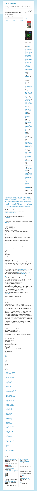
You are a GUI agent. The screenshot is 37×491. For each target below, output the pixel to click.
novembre (7, 363)
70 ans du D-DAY (24, 197)
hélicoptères (30, 203)
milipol (30, 204)
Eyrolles (26, 18)
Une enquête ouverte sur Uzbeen (9, 376)
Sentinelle (13, 201)
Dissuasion (13, 199)
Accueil (14, 20)
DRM (7, 199)
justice (8, 204)
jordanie (7, 204)
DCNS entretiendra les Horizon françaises (10, 377)
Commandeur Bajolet (8, 449)
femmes (9, 203)
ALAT (6, 198)
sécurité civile (16, 206)
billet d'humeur (29, 202)
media (29, 204)
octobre (6, 364)
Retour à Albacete (7, 222)
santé (12, 206)
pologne (8, 205)
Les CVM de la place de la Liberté (9, 423)
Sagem (9, 201)
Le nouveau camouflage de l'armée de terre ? (12, 481)
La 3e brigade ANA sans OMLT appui (9, 401)
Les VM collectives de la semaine (9, 436)
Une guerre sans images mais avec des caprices (24, 461)
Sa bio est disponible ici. (22, 277)
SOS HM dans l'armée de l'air (28, 160)
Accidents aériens (10, 198)
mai (6, 368)
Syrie (14, 201)
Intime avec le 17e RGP (8, 453)
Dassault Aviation (10, 199)
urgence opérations (20, 206)
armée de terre (11, 202)
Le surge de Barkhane (27, 187)
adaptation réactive (28, 201)
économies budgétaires (24, 206)
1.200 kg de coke (7, 428)
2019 (6, 356)
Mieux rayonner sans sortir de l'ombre (9, 373)
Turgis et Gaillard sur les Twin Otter (28, 127)
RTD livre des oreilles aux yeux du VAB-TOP (10, 440)
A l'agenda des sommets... (8, 414)
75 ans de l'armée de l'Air (28, 197)
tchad (17, 206)
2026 (6, 352)
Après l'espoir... (7, 427)
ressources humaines (24, 205)
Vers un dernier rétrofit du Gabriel (28, 110)
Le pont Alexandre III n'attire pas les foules (10, 450)
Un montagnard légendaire (8, 382)
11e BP (10, 197)
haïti (28, 203)
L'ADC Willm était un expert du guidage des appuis (10, 396)
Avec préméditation (7, 445)
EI (23, 199)
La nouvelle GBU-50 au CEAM (28, 137)
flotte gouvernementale (12, 203)
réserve (8, 206)
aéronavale (20, 202)
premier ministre (12, 205)
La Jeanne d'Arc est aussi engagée (28, 178)
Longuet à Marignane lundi (8, 392)
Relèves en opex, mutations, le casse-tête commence (28, 172)
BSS (28, 198)
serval (14, 206)
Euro (29, 199)
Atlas (23, 198)
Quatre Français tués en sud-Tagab (9, 408)
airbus (31, 201)
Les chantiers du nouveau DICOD (9, 444)
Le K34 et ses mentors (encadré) (9, 395)
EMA (24, 199)
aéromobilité (18, 202)
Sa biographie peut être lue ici (24, 273)
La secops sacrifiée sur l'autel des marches (24, 459)
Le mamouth (11, 3)
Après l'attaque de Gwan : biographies (9, 404)
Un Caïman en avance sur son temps (9, 409)
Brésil (31, 198)
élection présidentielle (28, 206)
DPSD (6, 199)
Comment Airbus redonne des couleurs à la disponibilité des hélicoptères (28, 82)
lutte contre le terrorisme (19, 204)
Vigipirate (24, 201)
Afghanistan (14, 198)
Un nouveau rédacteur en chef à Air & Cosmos (10, 381)
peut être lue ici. (28, 272)
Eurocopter (31, 199)
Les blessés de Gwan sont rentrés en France (10, 399)
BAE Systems (25, 198)
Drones (15, 199)
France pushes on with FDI (27, 66)
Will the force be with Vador (28, 53)
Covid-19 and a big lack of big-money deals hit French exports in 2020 (28, 57)
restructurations (28, 205)
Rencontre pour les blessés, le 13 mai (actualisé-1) (10, 372)
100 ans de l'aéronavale (7, 197)
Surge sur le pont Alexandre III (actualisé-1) (10, 391)
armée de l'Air (7, 202)
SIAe (8, 201)
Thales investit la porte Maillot (8, 442)
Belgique (30, 198)
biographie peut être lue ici (26, 274)
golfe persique (25, 203)
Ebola (25, 199)
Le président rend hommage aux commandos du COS (11, 446)
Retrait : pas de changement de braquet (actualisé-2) (11, 390)
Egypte (26, 199)
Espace (28, 199)
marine (27, 204)
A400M (31, 197)
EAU (22, 199)
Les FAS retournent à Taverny (28, 109)
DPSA (5, 199)
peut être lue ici (28, 270)
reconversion (17, 205)
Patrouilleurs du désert (27, 117)
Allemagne (20, 198)
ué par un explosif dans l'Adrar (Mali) (20, 272)
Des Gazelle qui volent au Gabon (9, 417)
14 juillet (11, 197)
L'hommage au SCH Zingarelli (8, 441)
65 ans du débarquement (20, 197)
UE (18, 201)
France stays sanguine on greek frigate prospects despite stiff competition (28, 55)
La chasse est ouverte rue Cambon (9, 413)
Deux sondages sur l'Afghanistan (9, 385)
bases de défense (26, 202)
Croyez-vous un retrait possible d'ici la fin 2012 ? (10, 403)
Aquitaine (22, 198)
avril (6, 369)
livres (14, 204)
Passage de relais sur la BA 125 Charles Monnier (9, 468)
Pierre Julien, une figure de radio (25, 478)
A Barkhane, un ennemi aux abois (28, 176)
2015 (6, 359)
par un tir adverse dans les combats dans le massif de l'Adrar (22, 269)
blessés (31, 202)
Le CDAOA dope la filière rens (28, 145)
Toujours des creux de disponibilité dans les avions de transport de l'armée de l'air (28, 135)
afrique (30, 201)
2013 (6, 361)
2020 (6, 355)
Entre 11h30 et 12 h (8, 394)
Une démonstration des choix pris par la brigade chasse (10, 212)
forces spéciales (17, 203)
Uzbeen (21, 201)
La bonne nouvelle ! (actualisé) (9, 418)
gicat (23, 203)
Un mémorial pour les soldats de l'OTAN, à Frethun (10, 437)
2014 (6, 360)
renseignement (20, 205)
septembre (7, 365)
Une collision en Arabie (8, 422)
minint (31, 204)
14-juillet (13, 197)
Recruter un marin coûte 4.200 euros (9, 412)
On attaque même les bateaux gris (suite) (10, 426)
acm (25, 201)
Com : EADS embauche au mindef (9, 410)
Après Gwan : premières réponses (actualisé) (10, 400)
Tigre (17, 201)
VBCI (22, 201)
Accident (8, 198)
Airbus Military (17, 198)
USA (20, 201)
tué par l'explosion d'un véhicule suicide (21, 290)
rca (15, 205)
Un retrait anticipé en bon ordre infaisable (10, 405)
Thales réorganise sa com (8, 435)
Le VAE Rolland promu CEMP (28, 156)
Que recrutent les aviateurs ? (8, 217)
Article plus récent (6, 20)
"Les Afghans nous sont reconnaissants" (9, 451)
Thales (16, 201)
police (7, 205)
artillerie (14, 202)
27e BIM (15, 197)
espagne (5, 203)
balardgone (23, 202)
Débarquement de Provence (18, 199)
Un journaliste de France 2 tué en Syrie (9, 431)
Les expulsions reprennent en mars (9, 387)
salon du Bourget (10, 206)
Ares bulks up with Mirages (27, 65)
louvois (15, 204)
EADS (21, 199)
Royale (5, 201)
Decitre (26, 17)
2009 (6, 456)
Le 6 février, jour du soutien (8, 386)
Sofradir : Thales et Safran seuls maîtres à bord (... (10, 378)
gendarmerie (21, 203)
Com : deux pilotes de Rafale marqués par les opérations (10, 476)
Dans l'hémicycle (7, 432)
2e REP (16, 197)
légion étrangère (24, 204)
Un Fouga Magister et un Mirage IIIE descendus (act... (11, 419)
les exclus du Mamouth (12, 204)
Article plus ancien (21, 20)
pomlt (10, 205)
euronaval (7, 203)
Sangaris (11, 201)
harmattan (27, 203)
